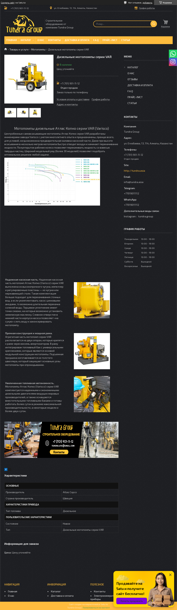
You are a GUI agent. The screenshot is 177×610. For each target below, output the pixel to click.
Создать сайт (7, 2)
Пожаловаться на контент (96, 607)
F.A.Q (96, 40)
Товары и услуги (19, 49)
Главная (11, 40)
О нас (40, 40)
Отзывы (133, 79)
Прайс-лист (109, 40)
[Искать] (153, 24)
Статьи (125, 40)
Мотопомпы (38, 49)
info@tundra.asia (133, 182)
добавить (147, 2)
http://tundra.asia (134, 170)
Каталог (26, 40)
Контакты (54, 40)
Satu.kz (104, 604)
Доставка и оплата (77, 40)
